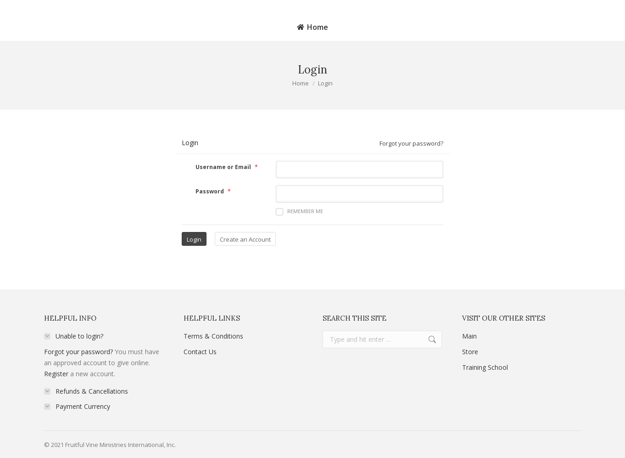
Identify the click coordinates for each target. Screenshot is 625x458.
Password (209, 191)
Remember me (299, 211)
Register (56, 373)
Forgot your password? (411, 143)
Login (597, 6)
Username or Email (223, 167)
